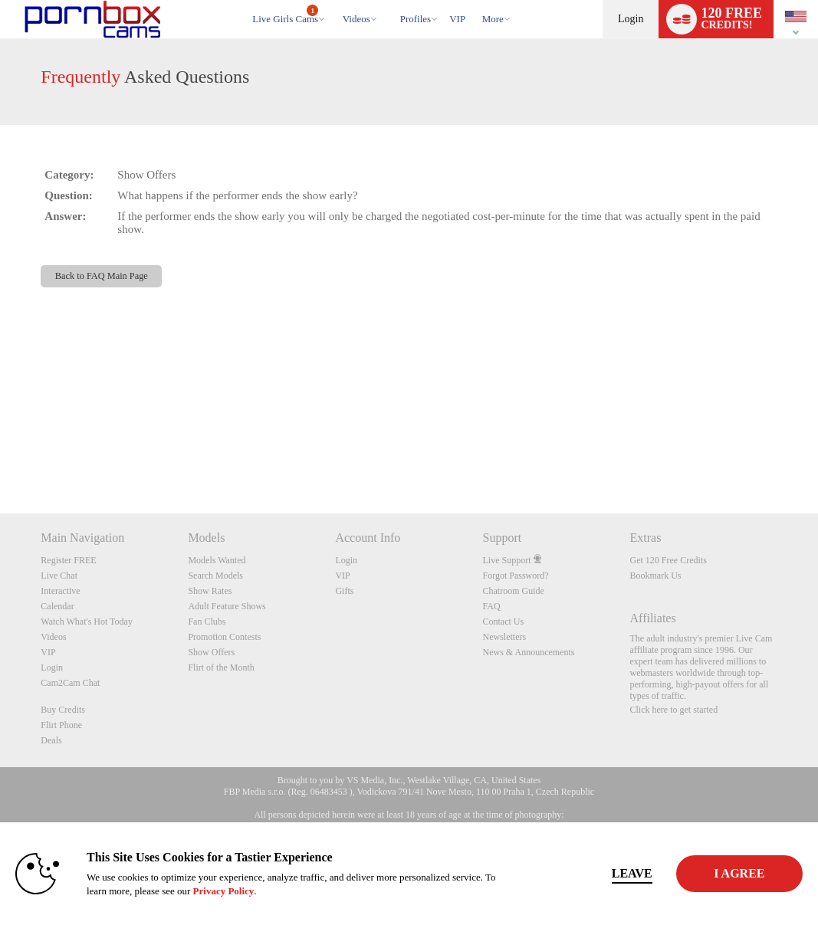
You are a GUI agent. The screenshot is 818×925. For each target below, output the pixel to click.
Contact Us (503, 621)
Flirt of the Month (221, 667)
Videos (356, 19)
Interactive (60, 591)
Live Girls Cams (285, 15)
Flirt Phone (61, 725)
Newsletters (504, 636)
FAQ (491, 606)
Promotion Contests (224, 636)
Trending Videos (335, 0)
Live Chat (59, 575)
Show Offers (211, 652)
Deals (51, 740)
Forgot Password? (515, 575)
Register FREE (68, 560)
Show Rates (210, 591)
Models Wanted (216, 560)
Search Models (215, 575)
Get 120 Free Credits (668, 560)
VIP (457, 19)
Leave (577, 873)
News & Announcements (528, 652)
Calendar (57, 606)
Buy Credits (63, 709)
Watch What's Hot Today (87, 621)
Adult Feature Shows (226, 606)
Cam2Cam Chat (70, 682)
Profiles (415, 19)
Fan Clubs (206, 621)
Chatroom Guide (513, 591)
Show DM (0, 456)
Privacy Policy (269, 891)
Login (630, 19)
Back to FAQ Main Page (101, 276)
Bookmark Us (656, 575)
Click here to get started (674, 709)
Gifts (344, 591)
